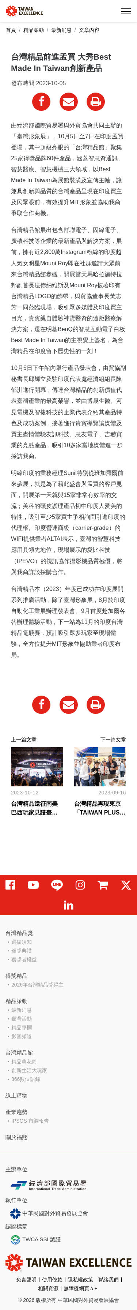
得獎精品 (16, 975)
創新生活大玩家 (29, 1070)
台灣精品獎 (19, 933)
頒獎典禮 (21, 950)
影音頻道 (21, 1036)
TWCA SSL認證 (35, 1239)
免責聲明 (26, 1280)
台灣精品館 (19, 1052)
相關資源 (48, 1288)
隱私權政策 (80, 1280)
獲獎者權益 (24, 959)
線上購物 (16, 1095)
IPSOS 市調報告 (30, 1120)
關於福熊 (16, 1137)
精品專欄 (21, 1027)
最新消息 (61, 30)
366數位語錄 (25, 1079)
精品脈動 (33, 30)
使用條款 (52, 1280)
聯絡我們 (108, 1280)
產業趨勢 (16, 1112)
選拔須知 (21, 941)
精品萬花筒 (24, 1061)
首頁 (11, 30)
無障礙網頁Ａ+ (80, 1288)
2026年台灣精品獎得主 (37, 984)
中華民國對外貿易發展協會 (49, 1213)
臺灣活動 (21, 1018)
